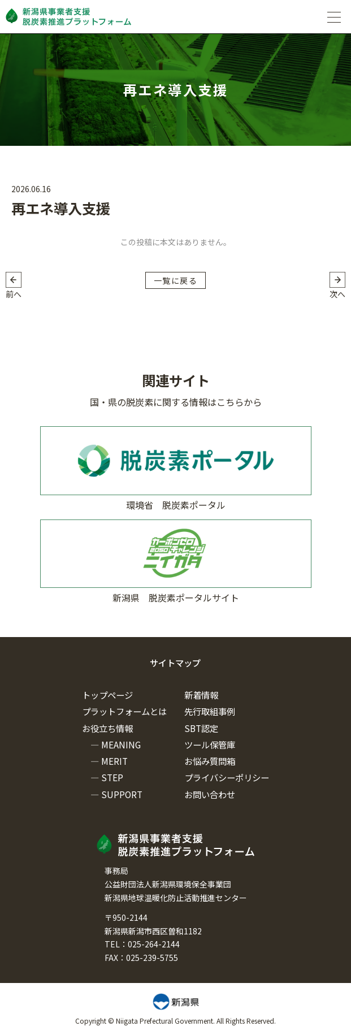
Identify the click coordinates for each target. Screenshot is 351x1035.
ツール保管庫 (209, 744)
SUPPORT (121, 794)
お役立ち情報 (107, 728)
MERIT (114, 761)
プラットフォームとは (124, 711)
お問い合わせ (209, 794)
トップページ (107, 694)
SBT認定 (201, 728)
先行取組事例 (209, 711)
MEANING (121, 744)
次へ (337, 294)
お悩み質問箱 (209, 761)
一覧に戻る (175, 280)
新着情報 (201, 694)
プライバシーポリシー (226, 777)
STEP (112, 777)
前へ (13, 294)
